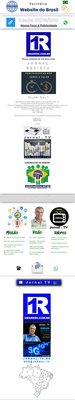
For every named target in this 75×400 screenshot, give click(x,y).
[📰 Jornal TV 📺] (38, 282)
